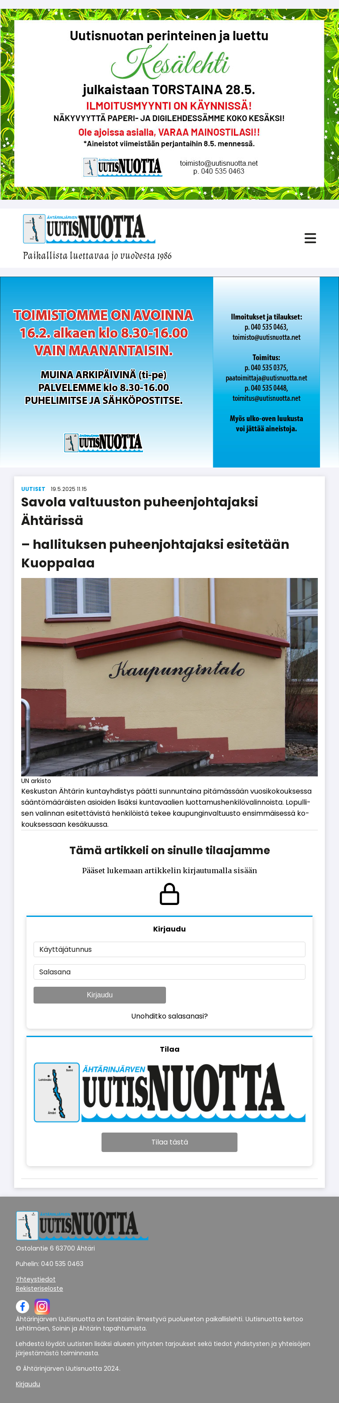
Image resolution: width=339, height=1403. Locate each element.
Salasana (55, 972)
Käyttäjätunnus (65, 949)
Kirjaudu (100, 995)
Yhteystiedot (36, 1279)
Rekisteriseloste (39, 1288)
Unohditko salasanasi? (169, 1016)
